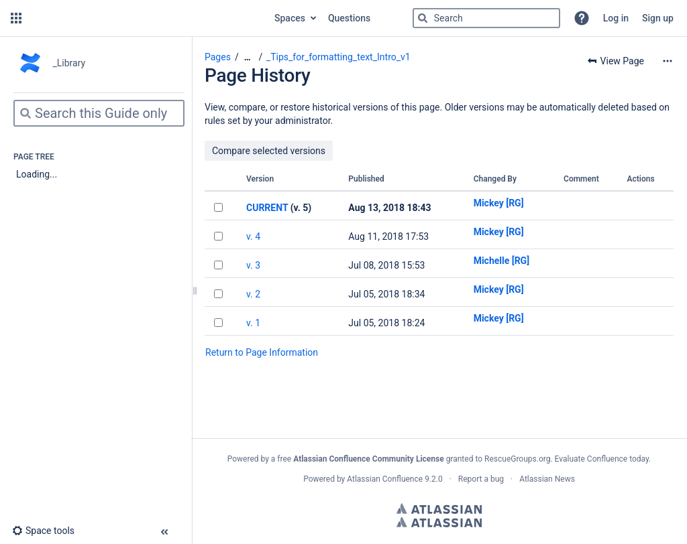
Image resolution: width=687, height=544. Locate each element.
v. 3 (253, 265)
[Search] (422, 18)
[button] (16, 18)
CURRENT (267, 207)
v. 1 (253, 323)
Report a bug (481, 479)
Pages (218, 57)
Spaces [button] (289, 18)
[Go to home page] (146, 18)
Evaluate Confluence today (602, 459)
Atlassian (439, 508)
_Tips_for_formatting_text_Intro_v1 (338, 57)
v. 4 (253, 236)
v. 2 (253, 294)
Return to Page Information (261, 352)
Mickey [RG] (499, 203)
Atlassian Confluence (385, 479)
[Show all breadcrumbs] (247, 57)
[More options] (667, 61)
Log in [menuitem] (616, 18)
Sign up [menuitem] (658, 18)
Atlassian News (547, 479)
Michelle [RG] (501, 260)
